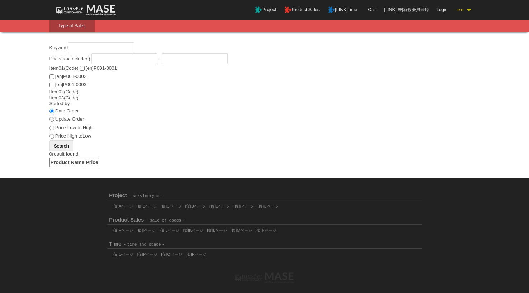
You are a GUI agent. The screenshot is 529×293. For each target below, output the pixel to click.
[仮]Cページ (171, 206)
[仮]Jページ (170, 230)
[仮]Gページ (268, 206)
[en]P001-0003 (70, 84)
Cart (373, 9)
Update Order (69, 119)
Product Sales (310, 10)
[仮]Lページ (217, 230)
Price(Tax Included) (69, 58)
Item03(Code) (64, 98)
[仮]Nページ (266, 230)
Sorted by (59, 104)
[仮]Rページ (196, 254)
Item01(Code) (64, 68)
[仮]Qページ (172, 254)
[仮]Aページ (122, 206)
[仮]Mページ (241, 230)
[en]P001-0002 (70, 76)
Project (275, 10)
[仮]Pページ (147, 254)
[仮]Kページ (193, 230)
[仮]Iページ (146, 230)
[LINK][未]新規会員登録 (407, 9)
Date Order (67, 111)
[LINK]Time (349, 10)
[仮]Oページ (122, 254)
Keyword (58, 48)
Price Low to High (74, 127)
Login (442, 9)
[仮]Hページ (122, 230)
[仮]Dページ (195, 206)
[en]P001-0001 (101, 68)
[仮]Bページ (147, 206)
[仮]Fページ (244, 206)
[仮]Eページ (220, 206)
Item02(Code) (64, 91)
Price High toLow (73, 136)
